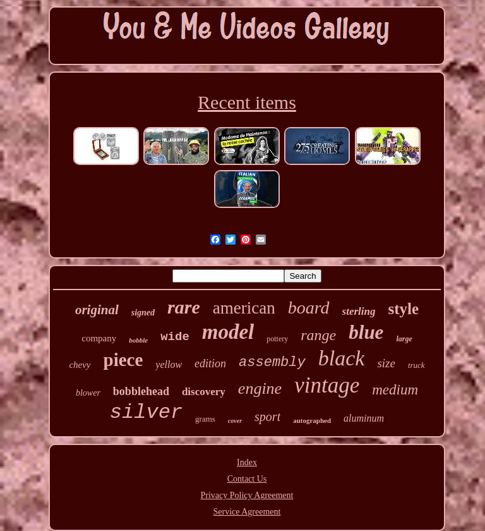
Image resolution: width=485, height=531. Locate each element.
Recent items (247, 102)
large (404, 338)
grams (205, 419)
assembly (272, 362)
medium (395, 390)
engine (260, 388)
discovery (203, 392)
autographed (312, 420)
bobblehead (141, 391)
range (318, 335)
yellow (168, 364)
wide (174, 337)
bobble (138, 340)
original (97, 309)
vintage (326, 385)
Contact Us (247, 479)
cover (235, 420)
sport (267, 417)
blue (366, 332)
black (341, 358)
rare (183, 306)
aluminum (364, 418)
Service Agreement (247, 511)
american (244, 307)
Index (247, 462)
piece (123, 360)
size (386, 363)
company (98, 338)
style (403, 308)
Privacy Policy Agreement (247, 495)
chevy (79, 365)
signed (143, 312)
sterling (359, 311)
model (228, 331)
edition (210, 363)
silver (146, 412)
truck (416, 365)
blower (88, 393)
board (309, 307)
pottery (277, 338)
